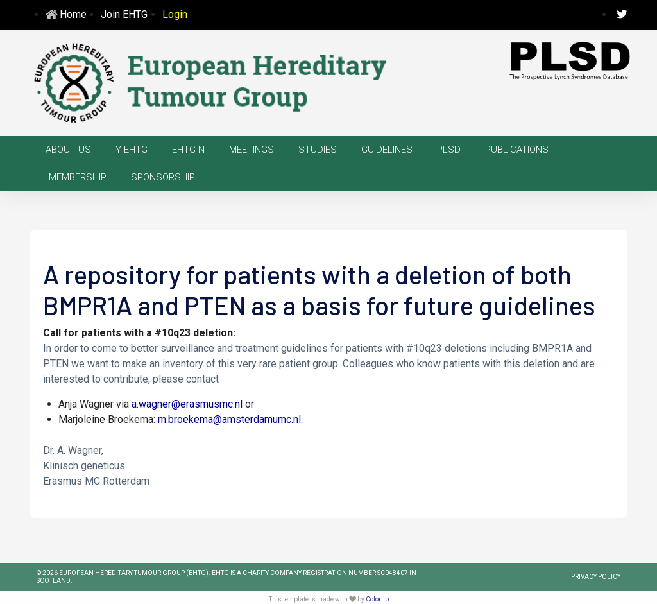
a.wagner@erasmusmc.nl (187, 404)
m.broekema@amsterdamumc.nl (229, 419)
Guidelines (387, 149)
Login (174, 14)
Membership (78, 177)
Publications (517, 149)
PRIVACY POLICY (595, 576)
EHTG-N (188, 149)
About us (68, 149)
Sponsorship (163, 177)
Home (73, 14)
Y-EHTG (131, 149)
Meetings (251, 149)
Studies (317, 149)
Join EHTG (124, 14)
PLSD (449, 149)
